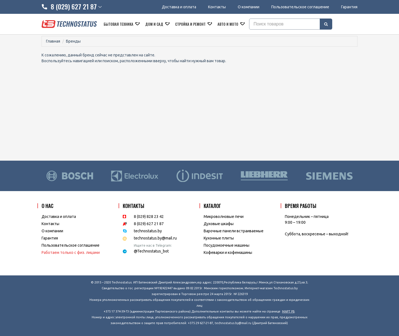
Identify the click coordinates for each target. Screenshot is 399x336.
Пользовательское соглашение (300, 7)
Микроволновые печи (224, 216)
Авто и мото (228, 24)
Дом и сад (154, 24)
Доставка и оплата (179, 7)
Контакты (217, 7)
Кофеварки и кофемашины (228, 252)
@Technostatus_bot (151, 251)
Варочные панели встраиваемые (234, 231)
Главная (53, 41)
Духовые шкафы (219, 224)
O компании (52, 231)
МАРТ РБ (288, 311)
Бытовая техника (119, 24)
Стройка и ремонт (190, 24)
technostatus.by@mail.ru (155, 238)
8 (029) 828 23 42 (149, 216)
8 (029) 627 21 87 (149, 224)
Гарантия (349, 7)
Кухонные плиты (219, 238)
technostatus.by (148, 231)
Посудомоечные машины (226, 245)
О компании (248, 7)
